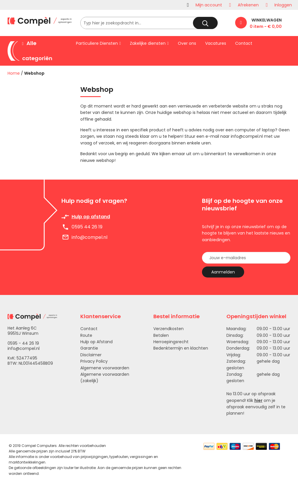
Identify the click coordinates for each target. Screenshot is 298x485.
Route (86, 335)
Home (14, 73)
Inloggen (283, 5)
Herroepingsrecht (171, 342)
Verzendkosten (168, 329)
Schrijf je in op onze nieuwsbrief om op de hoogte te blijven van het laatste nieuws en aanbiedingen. (246, 233)
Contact (88, 329)
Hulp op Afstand (96, 342)
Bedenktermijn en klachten (180, 348)
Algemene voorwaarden (104, 368)
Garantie (89, 348)
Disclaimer (91, 355)
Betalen (161, 335)
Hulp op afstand (91, 216)
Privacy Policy (94, 361)
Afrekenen (248, 5)
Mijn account (209, 5)
